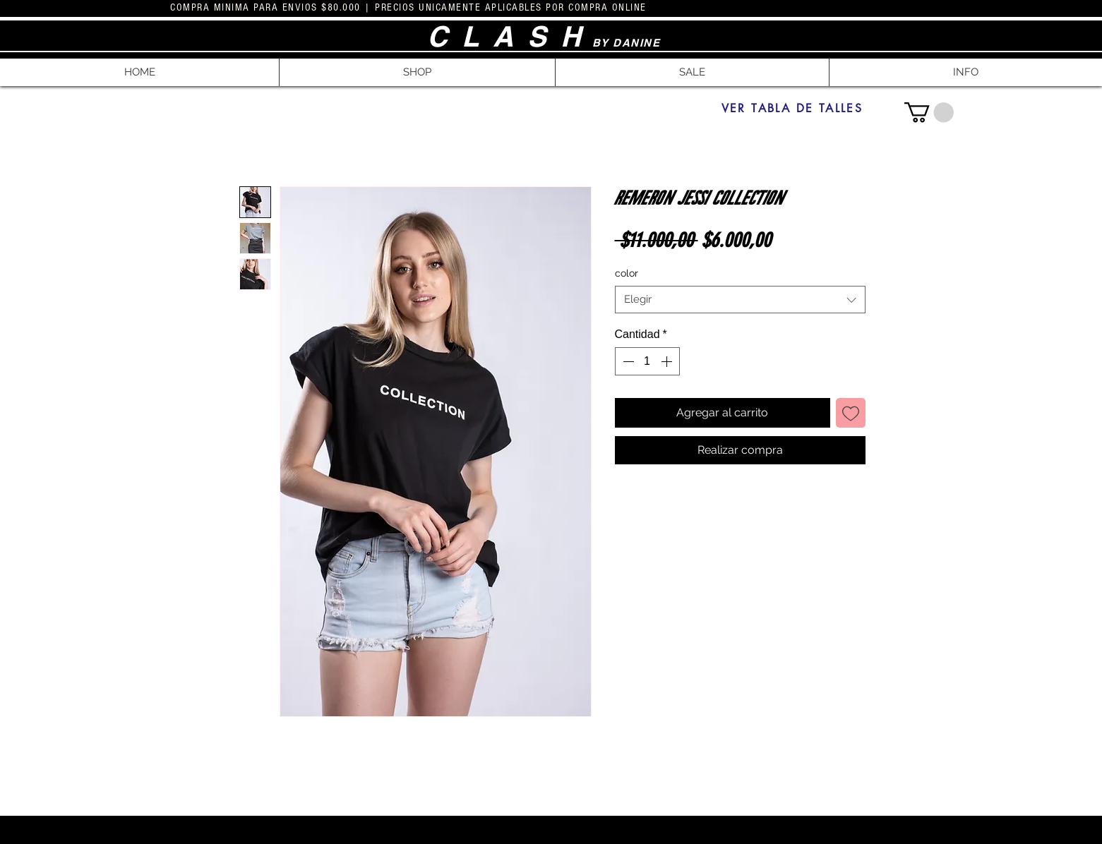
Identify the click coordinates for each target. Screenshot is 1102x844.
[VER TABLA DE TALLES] (792, 108)
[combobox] (740, 299)
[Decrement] (627, 361)
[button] (417, 72)
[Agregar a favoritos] (851, 413)
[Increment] (668, 361)
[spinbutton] (647, 361)
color (626, 273)
